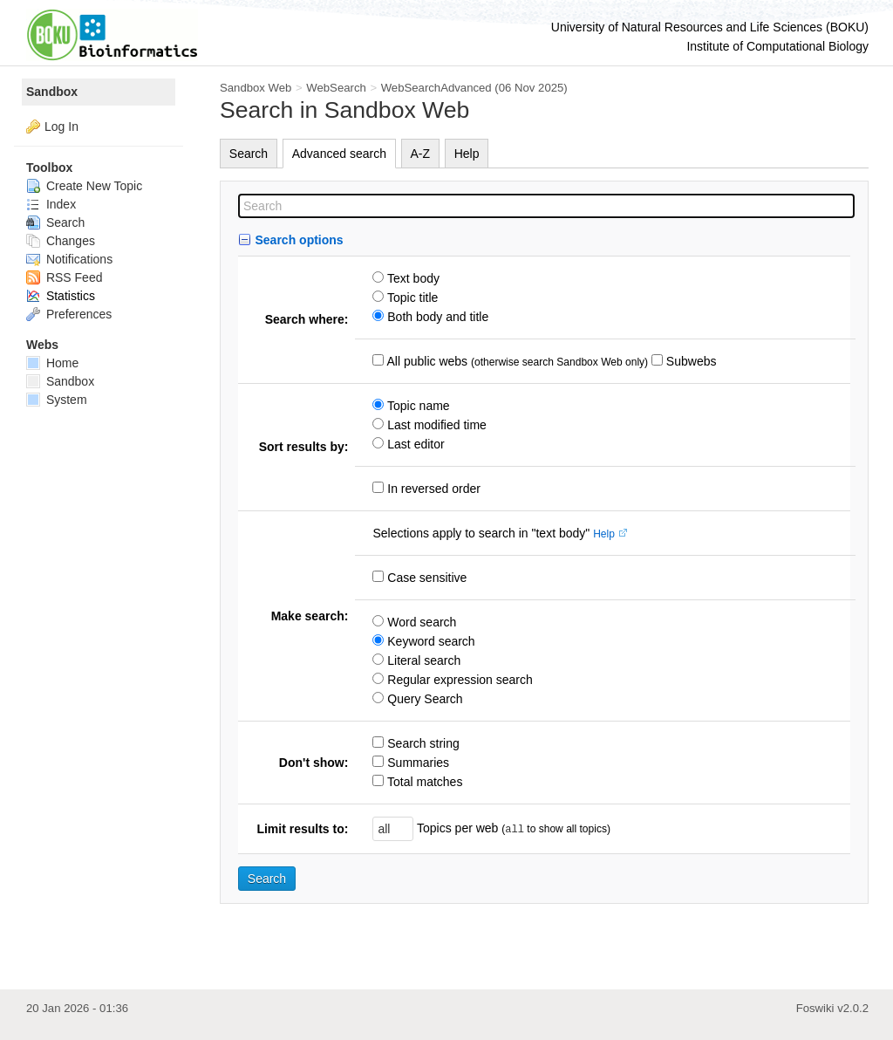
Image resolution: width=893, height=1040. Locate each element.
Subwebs (689, 361)
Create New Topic (84, 186)
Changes (60, 241)
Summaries (416, 763)
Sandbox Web (255, 87)
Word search (420, 622)
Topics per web (457, 828)
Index (51, 204)
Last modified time (435, 425)
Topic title (411, 297)
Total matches (423, 782)
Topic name (416, 406)
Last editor (414, 444)
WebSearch (336, 87)
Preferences (69, 314)
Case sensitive (425, 578)
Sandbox (52, 92)
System (56, 400)
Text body (412, 278)
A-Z (421, 154)
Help (467, 154)
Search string (421, 743)
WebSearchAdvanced (436, 87)
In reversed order (432, 489)
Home (52, 363)
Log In (61, 126)
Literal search (422, 660)
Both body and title (436, 317)
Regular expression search (458, 680)
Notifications (69, 259)
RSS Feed (64, 277)
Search (248, 154)
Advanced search (339, 154)
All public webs (425, 361)
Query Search (423, 699)
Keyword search (429, 641)
